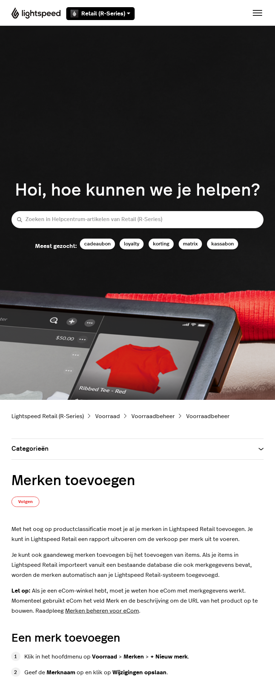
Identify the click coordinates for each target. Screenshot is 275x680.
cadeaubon (97, 243)
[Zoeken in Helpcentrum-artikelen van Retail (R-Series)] (137, 220)
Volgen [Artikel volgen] (25, 501)
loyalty (131, 243)
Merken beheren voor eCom (102, 611)
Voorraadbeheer (153, 416)
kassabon (222, 243)
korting (161, 243)
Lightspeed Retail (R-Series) (47, 416)
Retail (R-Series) (100, 14)
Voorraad (107, 416)
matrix (190, 243)
